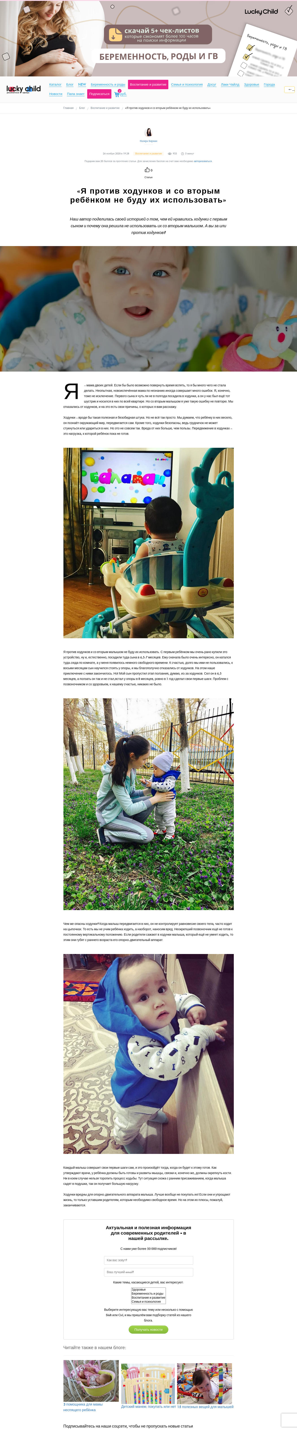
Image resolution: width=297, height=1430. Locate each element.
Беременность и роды (148, 1294)
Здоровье (148, 1290)
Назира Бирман (148, 141)
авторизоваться (203, 161)
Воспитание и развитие (148, 1298)
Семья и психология (148, 1302)
